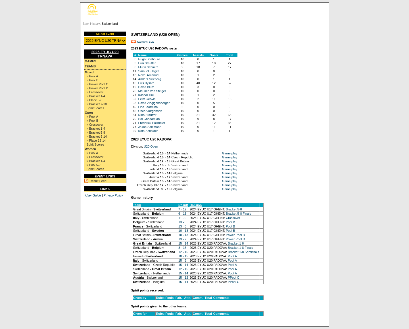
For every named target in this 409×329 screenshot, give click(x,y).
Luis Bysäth (146, 83)
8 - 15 (182, 247)
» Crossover (95, 92)
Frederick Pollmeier (151, 123)
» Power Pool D (97, 88)
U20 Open (151, 146)
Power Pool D (235, 235)
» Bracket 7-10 (97, 104)
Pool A (232, 256)
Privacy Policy (113, 195)
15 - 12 (183, 277)
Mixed (89, 72)
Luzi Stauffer (147, 63)
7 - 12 (182, 209)
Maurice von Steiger (152, 91)
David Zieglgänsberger (154, 103)
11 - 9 (182, 218)
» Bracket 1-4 (96, 96)
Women (90, 149)
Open (89, 112)
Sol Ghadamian (149, 119)
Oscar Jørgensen (150, 111)
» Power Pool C (97, 84)
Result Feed (98, 181)
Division (195, 205)
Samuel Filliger (148, 71)
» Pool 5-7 (94, 165)
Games (90, 61)
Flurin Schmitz (148, 67)
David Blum (146, 87)
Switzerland (145, 42)
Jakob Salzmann (149, 127)
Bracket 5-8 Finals (238, 213)
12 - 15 (183, 252)
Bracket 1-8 (236, 243)
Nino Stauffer (147, 115)
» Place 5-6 (95, 100)
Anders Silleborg (149, 79)
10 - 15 (183, 256)
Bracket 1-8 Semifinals (243, 252)
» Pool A (92, 76)
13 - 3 (182, 226)
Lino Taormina (148, 107)
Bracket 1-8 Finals (240, 247)
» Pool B (93, 80)
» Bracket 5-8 (96, 132)
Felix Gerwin (147, 99)
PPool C (233, 277)
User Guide (93, 195)
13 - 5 (182, 222)
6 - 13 (182, 213)
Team (137, 205)
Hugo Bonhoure (149, 59)
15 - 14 (183, 243)
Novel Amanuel (148, 75)
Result (183, 205)
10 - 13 (183, 230)
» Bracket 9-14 (97, 136)
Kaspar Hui (146, 95)
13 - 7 (182, 239)
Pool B (230, 222)
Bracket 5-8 (234, 209)
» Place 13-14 (96, 140)
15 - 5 (182, 260)
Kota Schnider (148, 131)
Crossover (233, 218)
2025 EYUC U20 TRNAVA (104, 54)
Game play (229, 153)
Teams (90, 66)
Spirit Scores (95, 108)
